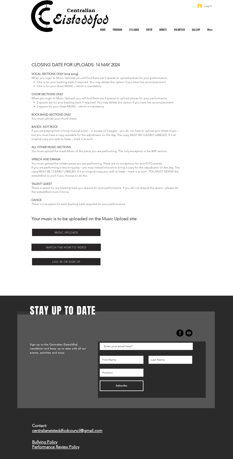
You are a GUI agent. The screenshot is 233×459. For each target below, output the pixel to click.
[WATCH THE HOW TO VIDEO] (66, 247)
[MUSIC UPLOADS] (66, 232)
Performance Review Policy (55, 446)
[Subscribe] (121, 386)
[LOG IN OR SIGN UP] (66, 261)
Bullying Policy (44, 442)
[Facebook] (179, 333)
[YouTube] (188, 333)
